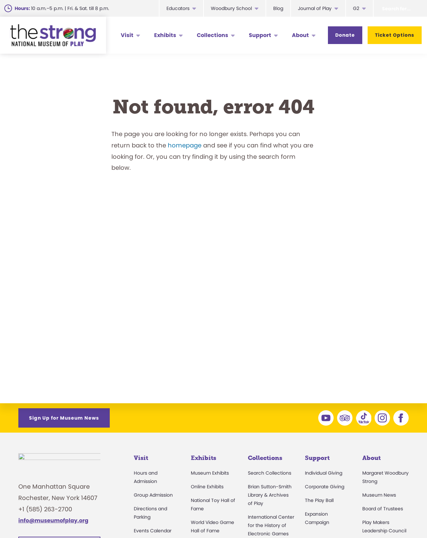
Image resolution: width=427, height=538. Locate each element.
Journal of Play (315, 8)
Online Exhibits (207, 486)
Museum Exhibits (210, 473)
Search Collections (269, 473)
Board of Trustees (382, 508)
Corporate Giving (324, 486)
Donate (345, 35)
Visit (127, 35)
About (300, 35)
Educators (177, 8)
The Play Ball (319, 500)
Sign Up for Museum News (64, 418)
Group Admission (153, 495)
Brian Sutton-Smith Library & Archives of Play (270, 495)
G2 (356, 8)
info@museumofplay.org (53, 524)
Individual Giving (323, 473)
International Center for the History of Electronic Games (271, 525)
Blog (278, 8)
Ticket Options (394, 35)
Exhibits (165, 35)
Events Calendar (152, 530)
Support (260, 35)
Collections (212, 35)
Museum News (379, 495)
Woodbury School (231, 8)
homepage (184, 145)
